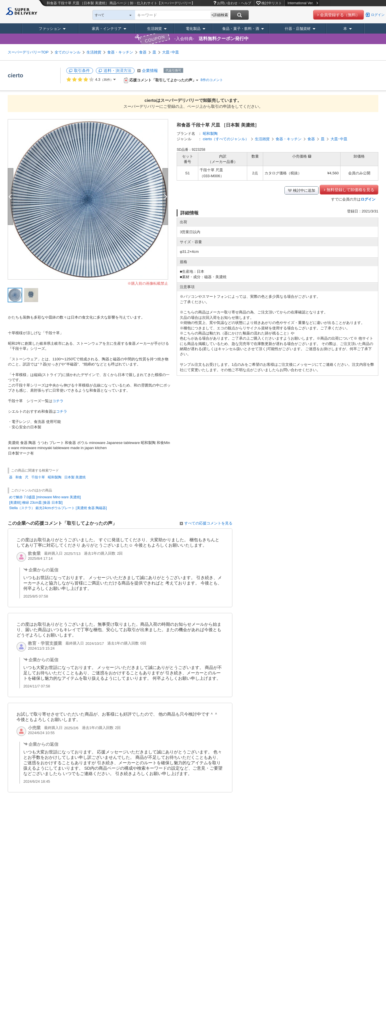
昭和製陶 (210, 133)
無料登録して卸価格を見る (350, 189)
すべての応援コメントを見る (208, 523)
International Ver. (303, 3)
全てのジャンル (67, 52)
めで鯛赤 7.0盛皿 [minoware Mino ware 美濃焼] (45, 497)
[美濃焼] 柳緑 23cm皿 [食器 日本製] (36, 503)
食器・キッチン (120, 52)
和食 (18, 477)
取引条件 (82, 70)
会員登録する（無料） (340, 15)
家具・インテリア (106, 28)
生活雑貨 (154, 28)
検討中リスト (271, 3)
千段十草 (38, 477)
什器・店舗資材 (298, 28)
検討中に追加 (304, 190)
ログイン (378, 15)
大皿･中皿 (170, 52)
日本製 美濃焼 (75, 477)
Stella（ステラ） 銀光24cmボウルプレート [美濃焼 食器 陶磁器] (58, 508)
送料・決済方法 (117, 70)
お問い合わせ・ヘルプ (234, 3)
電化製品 (193, 28)
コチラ (57, 401)
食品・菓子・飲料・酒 (240, 28)
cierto (15, 75)
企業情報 (150, 70)
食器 (142, 52)
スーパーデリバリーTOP (28, 52)
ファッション (50, 28)
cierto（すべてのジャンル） (226, 139)
